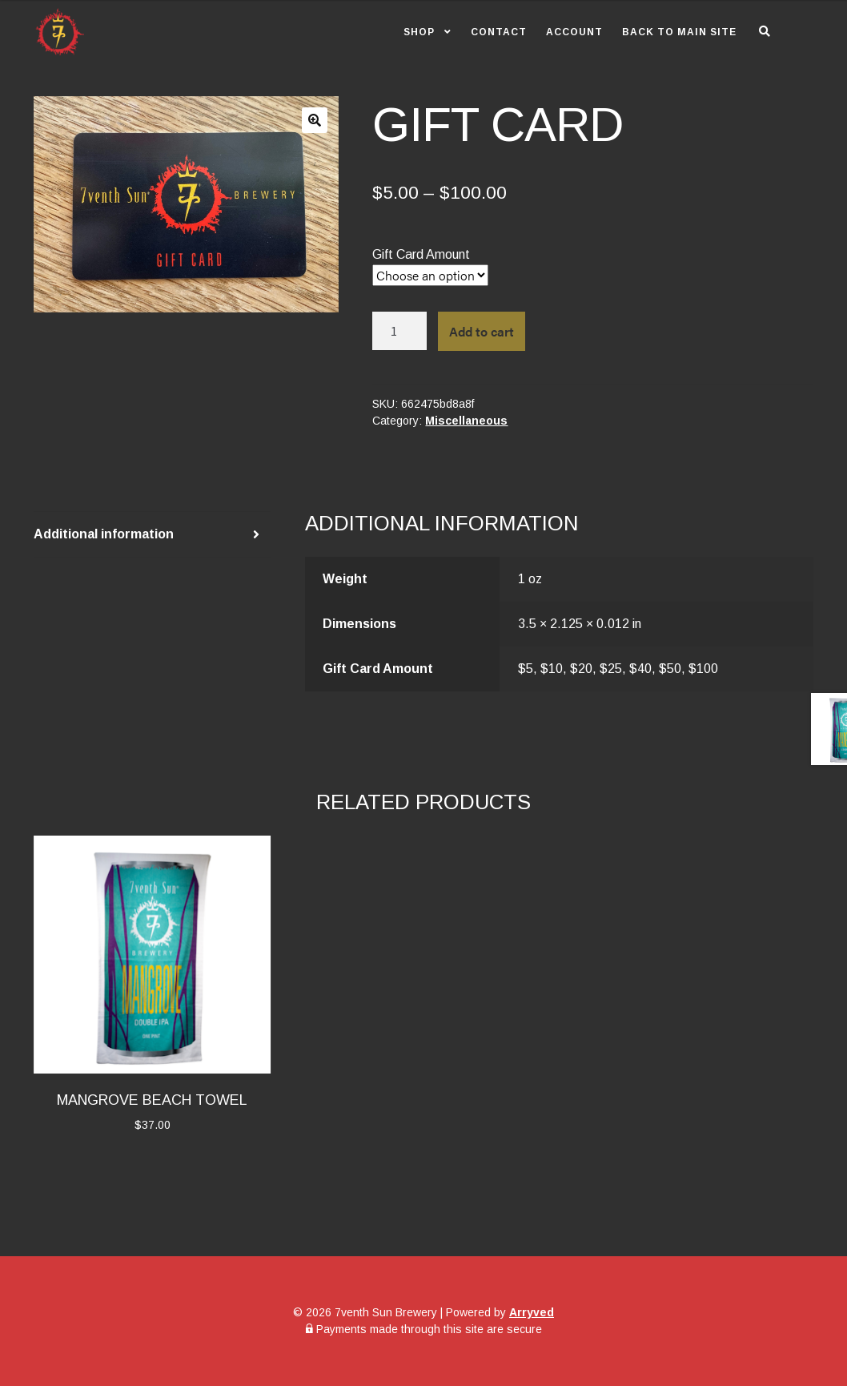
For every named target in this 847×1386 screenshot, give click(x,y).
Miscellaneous (466, 420)
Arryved (531, 1312)
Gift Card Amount (421, 254)
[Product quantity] (399, 331)
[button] (314, 120)
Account (574, 32)
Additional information (104, 534)
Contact (499, 32)
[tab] (152, 535)
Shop (419, 32)
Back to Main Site (679, 32)
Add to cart (481, 331)
